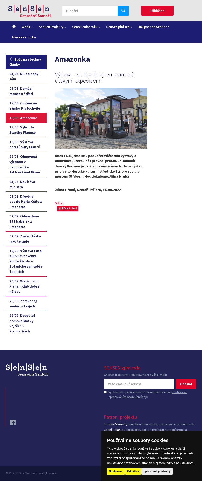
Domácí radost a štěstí (21, 91)
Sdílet (59, 203)
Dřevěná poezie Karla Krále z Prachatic (25, 201)
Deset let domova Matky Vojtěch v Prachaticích (22, 323)
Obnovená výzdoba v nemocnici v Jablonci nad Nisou (24, 164)
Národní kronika (24, 37)
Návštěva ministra (22, 184)
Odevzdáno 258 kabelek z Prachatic (24, 221)
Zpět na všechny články (25, 62)
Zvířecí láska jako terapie (25, 239)
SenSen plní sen (119, 27)
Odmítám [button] (133, 471)
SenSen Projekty (52, 27)
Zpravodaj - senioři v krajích (24, 304)
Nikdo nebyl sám (24, 76)
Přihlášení (157, 10)
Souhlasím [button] (116, 471)
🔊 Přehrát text (67, 208)
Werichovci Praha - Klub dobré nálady (24, 286)
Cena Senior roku (86, 27)
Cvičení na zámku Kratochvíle (24, 106)
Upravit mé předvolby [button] (156, 471)
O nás (27, 27)
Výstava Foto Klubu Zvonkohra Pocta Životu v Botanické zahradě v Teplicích (26, 261)
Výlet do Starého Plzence (22, 130)
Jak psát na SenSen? (153, 27)
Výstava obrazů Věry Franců (24, 145)
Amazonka (23, 117)
